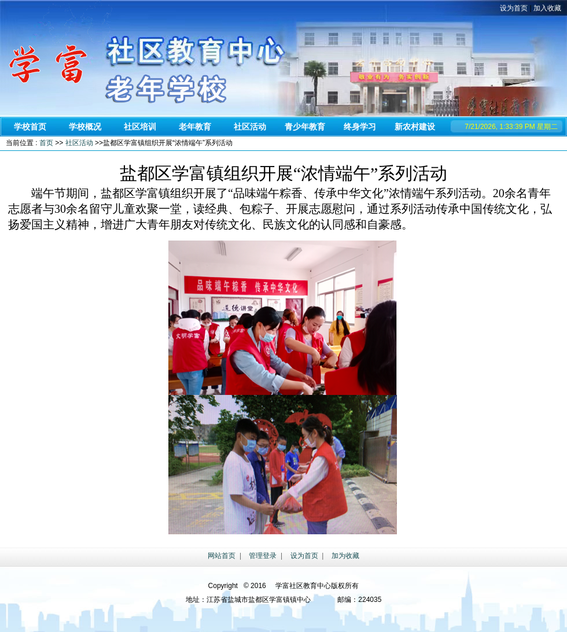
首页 (46, 143)
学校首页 (30, 126)
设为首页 (514, 8)
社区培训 (140, 126)
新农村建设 (415, 126)
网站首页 (221, 556)
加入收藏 (547, 8)
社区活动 (250, 126)
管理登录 (263, 556)
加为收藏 (345, 556)
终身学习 (360, 126)
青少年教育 (305, 126)
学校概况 (85, 126)
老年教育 (195, 126)
